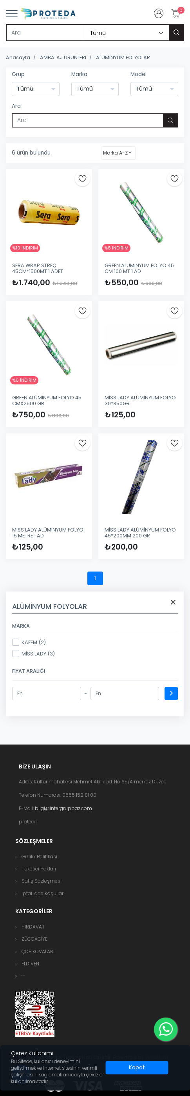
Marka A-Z (115, 152)
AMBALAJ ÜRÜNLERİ (63, 57)
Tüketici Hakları (39, 868)
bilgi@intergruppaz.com (63, 808)
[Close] (137, 1067)
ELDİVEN (30, 963)
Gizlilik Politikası (39, 856)
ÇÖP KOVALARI (38, 951)
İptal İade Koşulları (43, 893)
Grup (18, 74)
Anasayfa (18, 57)
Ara (16, 106)
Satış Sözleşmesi (42, 881)
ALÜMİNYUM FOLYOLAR (123, 57)
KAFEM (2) (29, 642)
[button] (23, 975)
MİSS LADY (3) (33, 653)
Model (138, 74)
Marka (79, 74)
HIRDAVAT (33, 926)
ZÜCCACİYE (34, 939)
